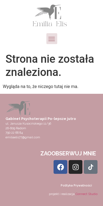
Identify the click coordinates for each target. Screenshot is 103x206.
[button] (51, 38)
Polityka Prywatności (76, 185)
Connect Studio (87, 194)
